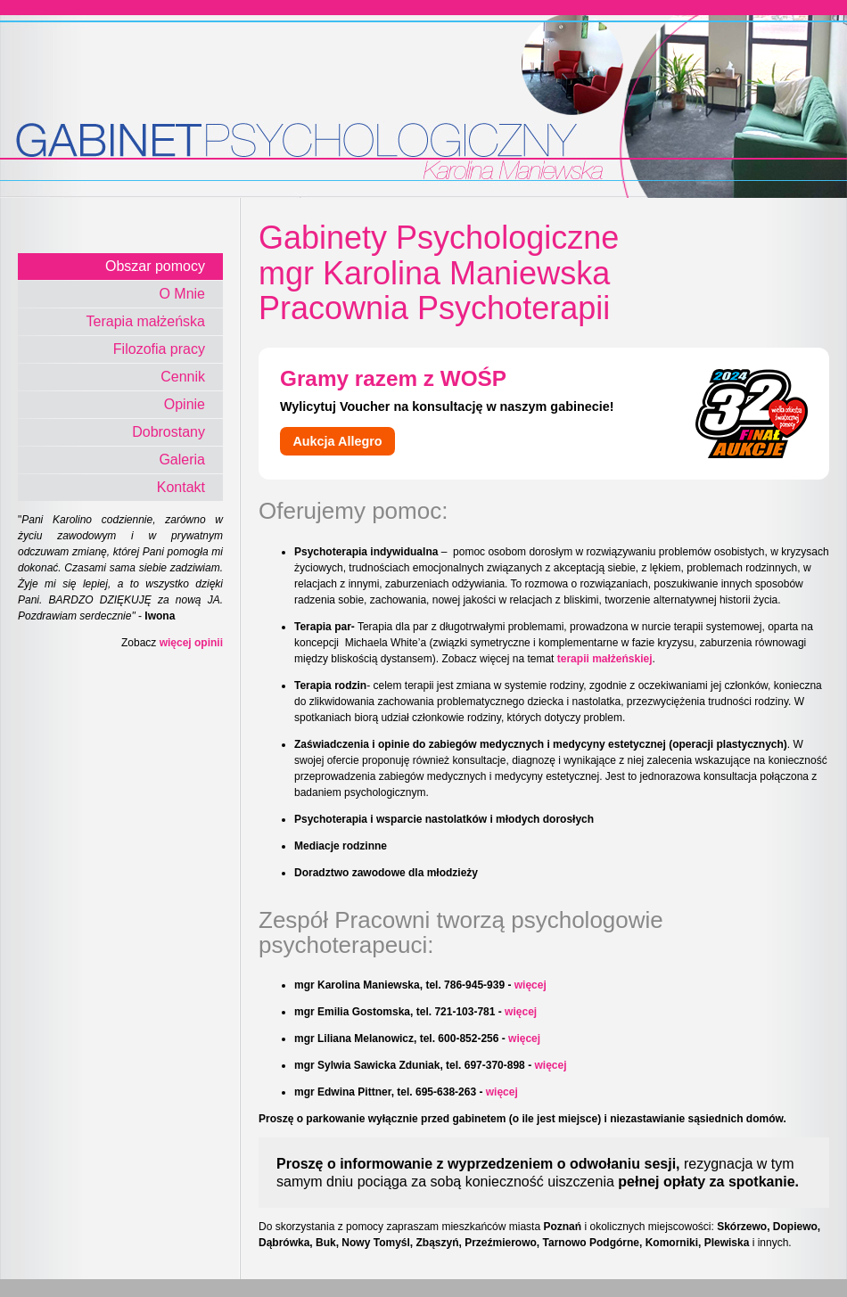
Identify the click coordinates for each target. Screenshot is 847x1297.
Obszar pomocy (155, 266)
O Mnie (182, 293)
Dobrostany (168, 431)
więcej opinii (191, 642)
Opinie (184, 404)
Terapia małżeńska (145, 321)
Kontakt (181, 487)
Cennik (182, 376)
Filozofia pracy (159, 349)
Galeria (182, 459)
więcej (530, 985)
